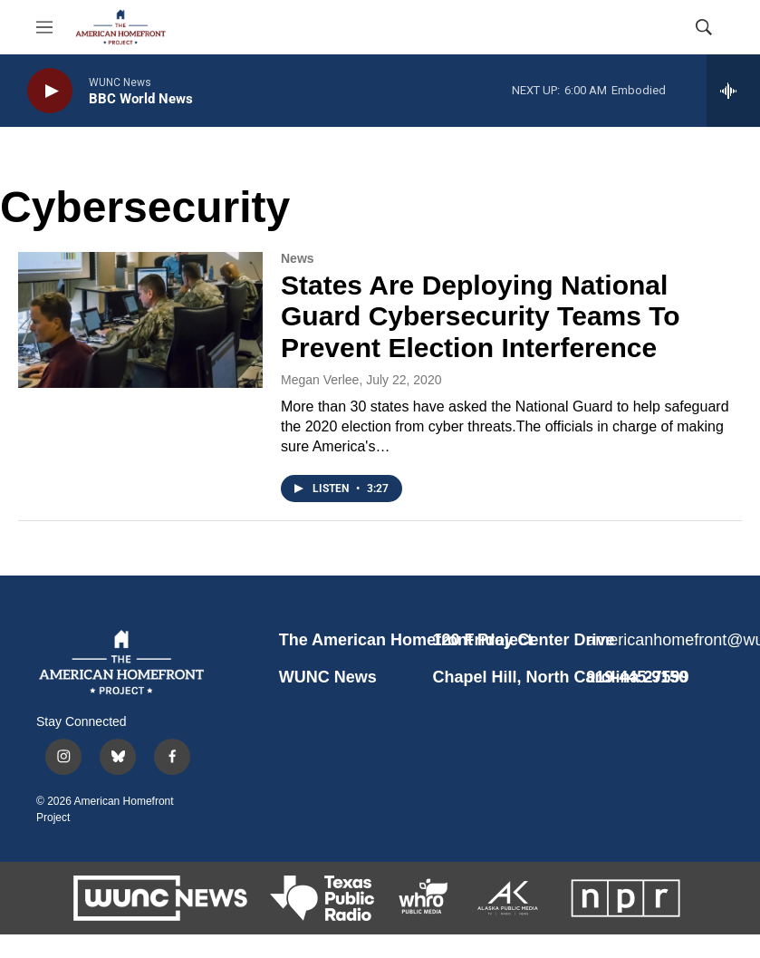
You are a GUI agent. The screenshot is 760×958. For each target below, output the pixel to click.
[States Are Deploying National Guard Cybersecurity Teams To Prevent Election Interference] (140, 320)
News (297, 258)
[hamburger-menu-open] (44, 27)
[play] (49, 91)
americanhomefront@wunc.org (655, 640)
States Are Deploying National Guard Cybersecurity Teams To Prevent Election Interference (480, 316)
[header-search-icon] (704, 27)
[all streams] (733, 90)
